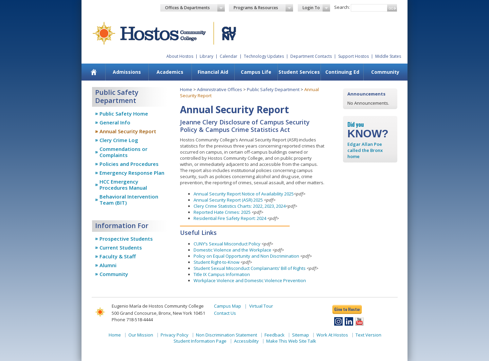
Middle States (388, 56)
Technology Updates (264, 56)
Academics (170, 72)
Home (186, 89)
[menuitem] (94, 72)
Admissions (127, 72)
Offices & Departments (195, 8)
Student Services (299, 72)
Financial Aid (213, 72)
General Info (114, 122)
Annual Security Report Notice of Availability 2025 (244, 194)
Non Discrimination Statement (226, 335)
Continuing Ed (342, 72)
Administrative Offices (219, 89)
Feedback (275, 335)
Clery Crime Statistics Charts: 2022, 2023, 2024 (240, 206)
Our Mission (140, 335)
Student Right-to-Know (216, 262)
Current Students (120, 247)
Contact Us (225, 313)
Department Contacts (311, 56)
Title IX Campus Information (222, 274)
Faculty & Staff (117, 256)
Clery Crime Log (118, 140)
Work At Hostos (332, 335)
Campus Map (227, 306)
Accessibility (246, 341)
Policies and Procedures (129, 164)
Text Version (368, 335)
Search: (342, 7)
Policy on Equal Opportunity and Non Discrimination (246, 256)
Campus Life (256, 72)
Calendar (228, 56)
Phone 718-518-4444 (132, 319)
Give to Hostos (347, 309)
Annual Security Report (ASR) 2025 (228, 200)
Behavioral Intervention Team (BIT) (128, 199)
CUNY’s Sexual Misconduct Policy (227, 244)
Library (206, 56)
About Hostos (179, 56)
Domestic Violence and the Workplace (232, 250)
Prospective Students (126, 239)
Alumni (107, 265)
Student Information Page (200, 341)
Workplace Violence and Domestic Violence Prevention (250, 280)
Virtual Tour (261, 306)
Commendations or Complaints (123, 152)
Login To (316, 8)
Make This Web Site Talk (291, 341)
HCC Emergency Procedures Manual (123, 184)
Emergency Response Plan (131, 173)
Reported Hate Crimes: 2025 (223, 212)
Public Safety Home (123, 113)
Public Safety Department (273, 89)
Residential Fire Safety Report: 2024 (230, 218)
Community (385, 72)
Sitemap (300, 335)
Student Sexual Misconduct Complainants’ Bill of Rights (250, 268)
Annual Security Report (127, 131)
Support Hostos (353, 56)
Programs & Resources (263, 8)
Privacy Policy (174, 335)
